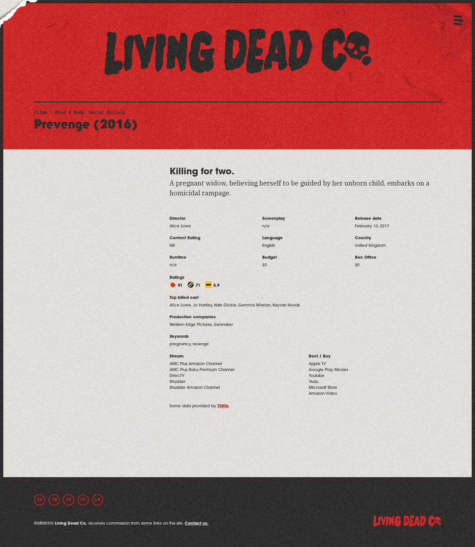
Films (40, 112)
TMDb (223, 406)
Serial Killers (106, 112)
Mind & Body (69, 112)
